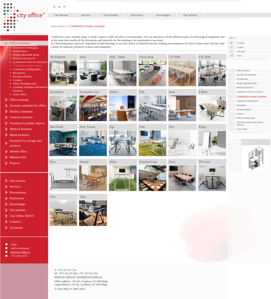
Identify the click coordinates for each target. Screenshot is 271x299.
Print (239, 56)
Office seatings (19, 99)
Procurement (111, 15)
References (137, 15)
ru (59, 6)
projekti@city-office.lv (89, 276)
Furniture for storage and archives (26, 143)
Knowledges (163, 15)
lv (55, 6)
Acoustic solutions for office (28, 105)
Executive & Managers (26, 47)
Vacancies (16, 227)
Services (85, 15)
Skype (14, 244)
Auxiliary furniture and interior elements (30, 88)
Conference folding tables (27, 69)
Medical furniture (21, 129)
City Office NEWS (22, 216)
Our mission (61, 15)
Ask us (232, 38)
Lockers (17, 80)
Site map (241, 51)
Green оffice (20, 94)
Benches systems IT (24, 58)
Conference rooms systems (28, 65)
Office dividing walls (24, 83)
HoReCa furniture (21, 111)
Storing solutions (22, 76)
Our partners (190, 15)
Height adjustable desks (26, 54)
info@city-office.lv (20, 252)
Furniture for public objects (27, 123)
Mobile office (18, 151)
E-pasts (240, 47)
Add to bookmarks (20, 248)
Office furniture (58, 26)
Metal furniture (19, 135)
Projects (15, 163)
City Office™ (24, 6)
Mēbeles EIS (18, 157)
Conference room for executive (30, 62)
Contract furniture (21, 117)
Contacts (15, 221)
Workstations (20, 51)
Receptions (19, 72)
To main (240, 43)
